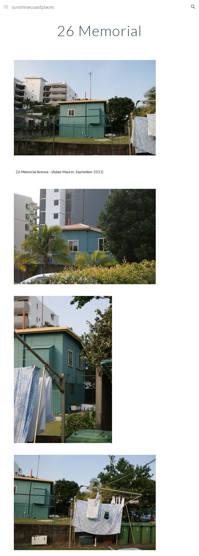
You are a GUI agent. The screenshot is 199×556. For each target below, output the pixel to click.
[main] (99, 30)
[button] (6, 6)
